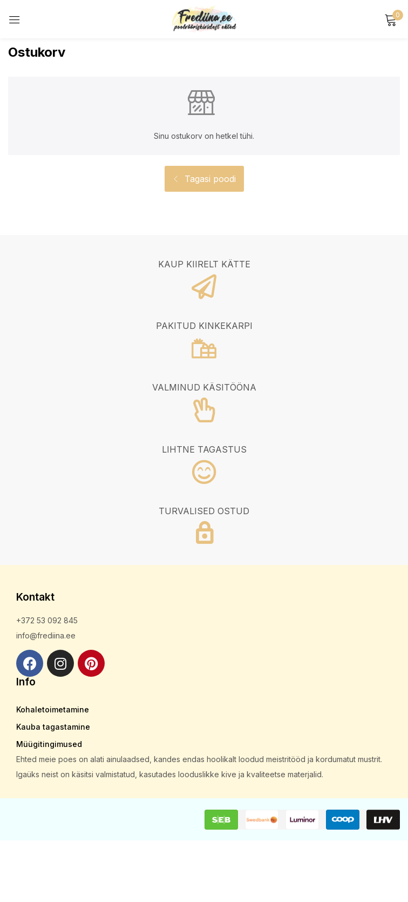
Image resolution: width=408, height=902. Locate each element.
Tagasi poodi (209, 178)
